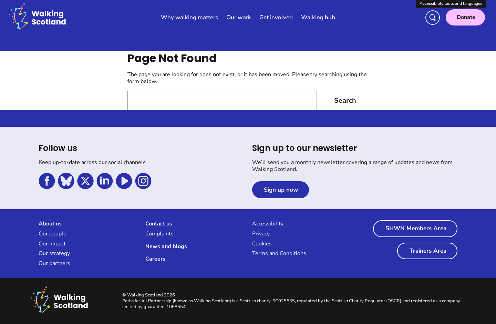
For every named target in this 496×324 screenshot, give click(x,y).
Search (345, 100)
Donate (466, 17)
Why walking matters (189, 17)
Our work (238, 17)
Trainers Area (428, 251)
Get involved (276, 17)
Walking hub (318, 17)
